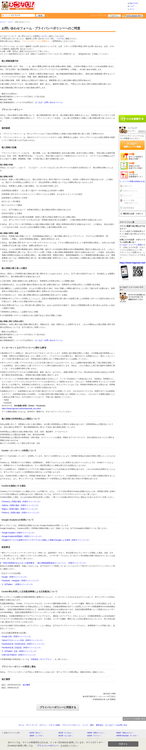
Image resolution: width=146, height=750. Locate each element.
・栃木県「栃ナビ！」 (35, 733)
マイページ (127, 196)
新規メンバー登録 (132, 15)
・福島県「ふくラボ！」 (36, 735)
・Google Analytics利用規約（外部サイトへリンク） (21, 536)
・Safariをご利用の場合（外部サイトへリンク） (19, 505)
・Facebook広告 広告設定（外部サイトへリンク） (21, 648)
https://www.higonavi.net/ (132, 262)
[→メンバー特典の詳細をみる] (132, 181)
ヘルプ (132, 6)
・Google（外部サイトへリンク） (14, 577)
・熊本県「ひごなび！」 (65, 733)
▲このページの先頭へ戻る (134, 719)
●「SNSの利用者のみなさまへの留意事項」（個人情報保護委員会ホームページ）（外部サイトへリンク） (43, 563)
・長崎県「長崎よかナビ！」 (125, 733)
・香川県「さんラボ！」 (65, 738)
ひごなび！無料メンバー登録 (132, 145)
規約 (92, 725)
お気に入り (127, 186)
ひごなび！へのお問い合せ (116, 725)
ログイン (114, 15)
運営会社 (99, 725)
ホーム (132, 9)
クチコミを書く (132, 118)
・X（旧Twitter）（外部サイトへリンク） (17, 584)
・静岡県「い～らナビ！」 (124, 738)
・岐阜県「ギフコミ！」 (94, 735)
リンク (85, 725)
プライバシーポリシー (71, 725)
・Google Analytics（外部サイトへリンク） (17, 533)
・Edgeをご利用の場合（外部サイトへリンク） (19, 509)
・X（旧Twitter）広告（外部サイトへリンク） (19, 651)
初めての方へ (134, 3)
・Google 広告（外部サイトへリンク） (16, 636)
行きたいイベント (130, 191)
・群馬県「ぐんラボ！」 (36, 738)
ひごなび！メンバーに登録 (130, 245)
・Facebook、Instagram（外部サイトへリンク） (20, 581)
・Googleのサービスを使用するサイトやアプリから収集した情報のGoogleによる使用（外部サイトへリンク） (45, 540)
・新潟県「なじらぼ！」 (65, 735)
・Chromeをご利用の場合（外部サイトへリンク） (20, 502)
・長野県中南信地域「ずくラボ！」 (127, 735)
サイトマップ (31, 725)
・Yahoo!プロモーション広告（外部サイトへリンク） (22, 640)
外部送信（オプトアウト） (42, 659)
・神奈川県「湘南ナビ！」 (95, 738)
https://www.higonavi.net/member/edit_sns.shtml (21, 409)
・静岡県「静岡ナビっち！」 (96, 733)
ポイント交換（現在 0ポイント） (131, 201)
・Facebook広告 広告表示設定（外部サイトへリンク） (22, 644)
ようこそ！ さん (99, 15)
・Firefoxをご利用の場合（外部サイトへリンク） (20, 513)
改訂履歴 (26, 685)
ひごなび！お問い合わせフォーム (49, 102)
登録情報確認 (128, 208)
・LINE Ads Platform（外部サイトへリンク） (18, 655)
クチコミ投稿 (54, 725)
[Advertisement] (81, 6)
